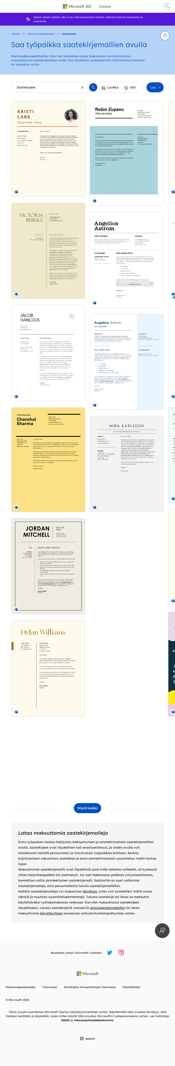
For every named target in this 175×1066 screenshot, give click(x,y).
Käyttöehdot (131, 987)
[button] (165, 35)
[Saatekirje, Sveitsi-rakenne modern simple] (35, 339)
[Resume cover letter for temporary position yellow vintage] (35, 478)
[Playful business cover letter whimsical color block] (87, 475)
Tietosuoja (49, 987)
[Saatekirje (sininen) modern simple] (140, 202)
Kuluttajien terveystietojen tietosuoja (90, 987)
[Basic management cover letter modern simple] (87, 268)
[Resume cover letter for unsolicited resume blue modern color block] (87, 751)
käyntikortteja (51, 913)
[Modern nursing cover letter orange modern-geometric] (140, 484)
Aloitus (16, 33)
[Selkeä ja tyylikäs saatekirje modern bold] (140, 623)
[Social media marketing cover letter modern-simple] (35, 756)
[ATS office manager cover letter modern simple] (140, 347)
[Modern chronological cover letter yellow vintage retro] (140, 552)
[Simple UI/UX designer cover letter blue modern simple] (35, 688)
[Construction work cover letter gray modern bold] (35, 410)
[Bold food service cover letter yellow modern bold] (87, 404)
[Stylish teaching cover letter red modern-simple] (87, 336)
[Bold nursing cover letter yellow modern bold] (35, 132)
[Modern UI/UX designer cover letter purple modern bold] (140, 415)
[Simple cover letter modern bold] (140, 694)
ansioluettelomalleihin (107, 908)
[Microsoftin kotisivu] (87, 973)
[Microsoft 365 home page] (77, 6)
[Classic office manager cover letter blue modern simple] (140, 762)
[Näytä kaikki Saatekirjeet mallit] (87, 808)
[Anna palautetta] (162, 930)
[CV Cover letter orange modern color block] (87, 132)
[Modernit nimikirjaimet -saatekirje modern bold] (140, 276)
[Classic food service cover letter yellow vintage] (35, 200)
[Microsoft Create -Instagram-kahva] (121, 952)
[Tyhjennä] (82, 87)
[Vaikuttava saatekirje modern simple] (35, 549)
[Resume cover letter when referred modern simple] (140, 132)
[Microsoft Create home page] (105, 6)
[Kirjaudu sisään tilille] (166, 6)
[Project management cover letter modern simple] (35, 268)
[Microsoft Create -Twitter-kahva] (109, 952)
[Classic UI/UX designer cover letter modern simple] (35, 620)
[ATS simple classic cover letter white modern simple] (87, 614)
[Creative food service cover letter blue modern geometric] (87, 546)
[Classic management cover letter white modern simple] (87, 682)
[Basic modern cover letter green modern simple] (87, 200)
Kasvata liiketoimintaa (41, 33)
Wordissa (90, 891)
